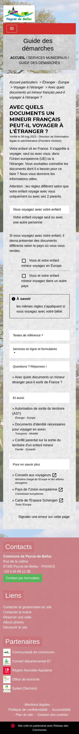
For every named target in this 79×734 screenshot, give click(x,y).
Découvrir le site (15, 627)
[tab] (39, 209)
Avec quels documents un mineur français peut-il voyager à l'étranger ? (37, 92)
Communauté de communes (29, 652)
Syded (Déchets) (20, 688)
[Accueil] (19, 11)
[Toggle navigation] (12, 29)
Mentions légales (37, 704)
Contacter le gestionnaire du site (27, 607)
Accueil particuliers (24, 82)
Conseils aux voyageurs (36, 475)
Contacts (18, 547)
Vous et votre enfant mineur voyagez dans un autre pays (44, 280)
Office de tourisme (21, 679)
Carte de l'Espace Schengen (39, 500)
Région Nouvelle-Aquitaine (27, 670)
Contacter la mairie (17, 612)
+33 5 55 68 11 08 (16, 571)
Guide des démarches (39, 63)
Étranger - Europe (55, 82)
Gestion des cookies (53, 715)
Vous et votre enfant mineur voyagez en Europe (41, 262)
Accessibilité (61, 709)
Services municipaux (47, 58)
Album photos (13, 622)
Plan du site (24, 715)
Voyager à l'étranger (28, 87)
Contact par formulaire (22, 578)
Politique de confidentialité (28, 709)
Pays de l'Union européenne (39, 489)
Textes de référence (27, 335)
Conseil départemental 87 (27, 661)
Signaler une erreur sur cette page (44, 517)
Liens (13, 595)
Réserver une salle (17, 617)
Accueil (17, 58)
